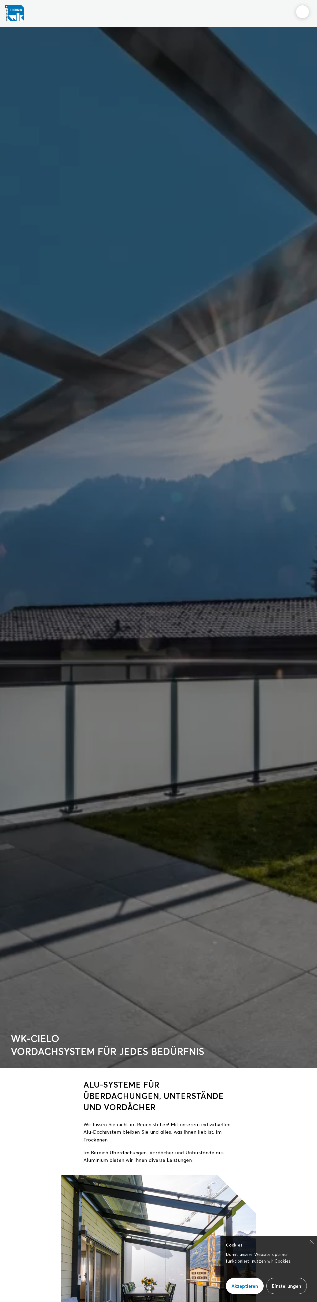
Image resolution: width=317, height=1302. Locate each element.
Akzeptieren (244, 1286)
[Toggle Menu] (302, 11)
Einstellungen (286, 1286)
